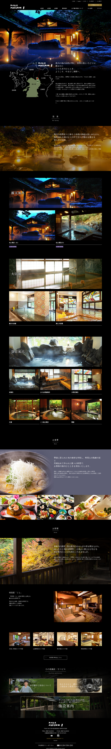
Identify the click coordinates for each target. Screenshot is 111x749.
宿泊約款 (55, 740)
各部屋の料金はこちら (55, 657)
